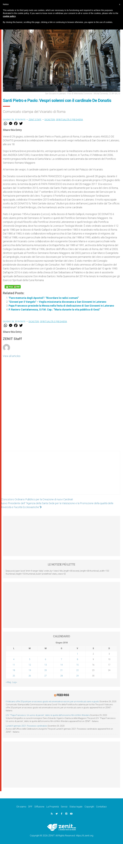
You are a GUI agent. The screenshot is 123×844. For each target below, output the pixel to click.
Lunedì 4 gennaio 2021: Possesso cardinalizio (26, 726)
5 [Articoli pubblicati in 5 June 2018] (29, 659)
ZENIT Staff (35, 119)
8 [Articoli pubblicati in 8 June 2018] (77, 659)
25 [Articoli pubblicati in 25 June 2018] (14, 676)
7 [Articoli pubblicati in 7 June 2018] (61, 659)
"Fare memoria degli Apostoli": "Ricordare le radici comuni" (44, 297)
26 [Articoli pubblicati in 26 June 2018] (30, 676)
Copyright (89, 806)
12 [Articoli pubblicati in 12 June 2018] (30, 665)
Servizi (64, 806)
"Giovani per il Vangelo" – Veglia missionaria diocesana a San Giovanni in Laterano (57, 301)
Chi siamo (21, 806)
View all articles (11, 356)
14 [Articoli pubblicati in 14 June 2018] (61, 665)
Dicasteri (50, 119)
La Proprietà (52, 806)
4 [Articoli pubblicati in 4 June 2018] (13, 659)
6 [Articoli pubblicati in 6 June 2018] (45, 659)
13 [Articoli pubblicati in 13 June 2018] (45, 665)
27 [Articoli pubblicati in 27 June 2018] (45, 676)
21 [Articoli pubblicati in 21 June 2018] (61, 670)
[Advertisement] (61, 476)
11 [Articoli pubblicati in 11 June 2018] (14, 665)
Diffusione (39, 806)
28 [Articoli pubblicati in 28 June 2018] (61, 676)
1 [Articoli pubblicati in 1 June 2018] (77, 654)
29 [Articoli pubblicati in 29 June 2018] (77, 676)
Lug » (14, 682)
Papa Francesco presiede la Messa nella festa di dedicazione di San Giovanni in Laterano (61, 305)
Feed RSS (63, 695)
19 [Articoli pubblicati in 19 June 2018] (30, 670)
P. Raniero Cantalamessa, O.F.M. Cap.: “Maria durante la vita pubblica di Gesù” (54, 309)
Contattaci (101, 806)
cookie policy (9, 16)
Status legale (75, 806)
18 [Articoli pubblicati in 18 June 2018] (14, 670)
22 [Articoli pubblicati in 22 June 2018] (77, 670)
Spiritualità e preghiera (69, 119)
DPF (30, 806)
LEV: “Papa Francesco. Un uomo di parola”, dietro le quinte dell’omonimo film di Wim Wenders (48, 715)
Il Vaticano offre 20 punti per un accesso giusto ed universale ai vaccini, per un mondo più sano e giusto (52, 701)
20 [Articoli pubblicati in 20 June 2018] (45, 670)
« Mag (8, 682)
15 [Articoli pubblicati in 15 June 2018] (77, 665)
